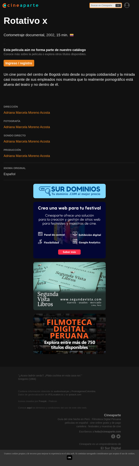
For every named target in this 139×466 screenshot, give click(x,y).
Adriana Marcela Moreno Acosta (27, 112)
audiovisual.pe (61, 391)
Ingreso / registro (18, 63)
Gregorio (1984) (27, 379)
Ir (118, 5)
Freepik (43, 401)
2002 (50, 35)
